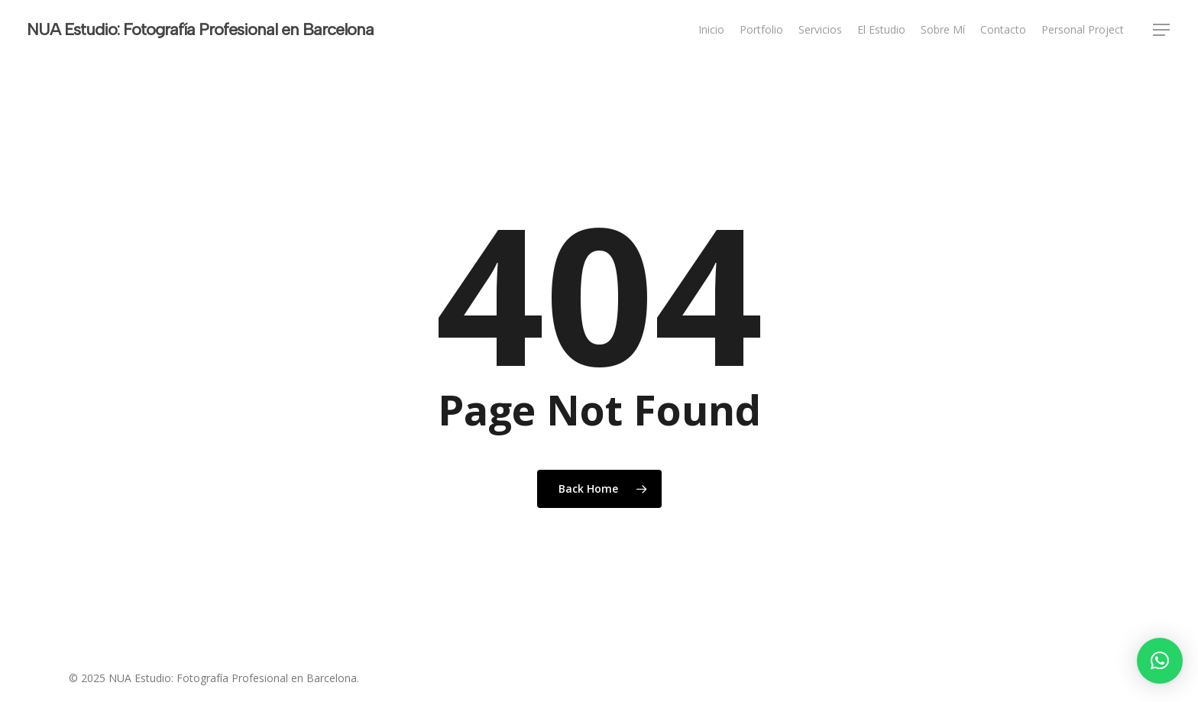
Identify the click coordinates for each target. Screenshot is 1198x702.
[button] (1162, 30)
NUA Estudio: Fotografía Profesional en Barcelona (200, 29)
